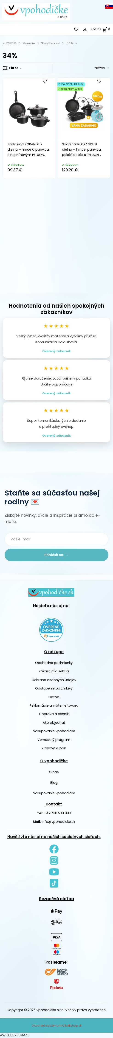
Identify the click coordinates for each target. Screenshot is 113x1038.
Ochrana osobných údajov (53, 680)
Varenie (29, 43)
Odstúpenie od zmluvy (54, 688)
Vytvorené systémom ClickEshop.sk (56, 1026)
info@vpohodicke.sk (58, 821)
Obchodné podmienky (54, 663)
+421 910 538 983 (57, 813)
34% (70, 43)
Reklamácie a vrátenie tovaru (54, 705)
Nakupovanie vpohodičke (54, 731)
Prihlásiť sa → (56, 555)
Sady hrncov (50, 43)
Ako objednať (54, 722)
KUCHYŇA (10, 43)
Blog (54, 782)
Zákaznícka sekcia (54, 671)
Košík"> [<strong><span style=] (100, 29)
